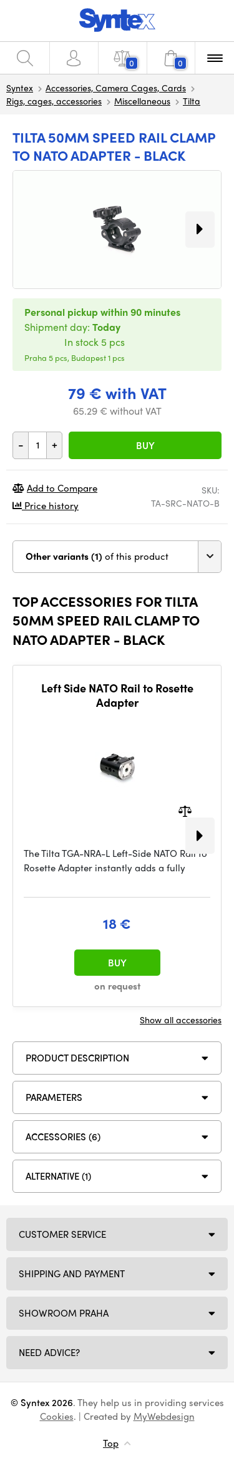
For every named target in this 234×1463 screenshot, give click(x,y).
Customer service (62, 1234)
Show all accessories (181, 1019)
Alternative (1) (58, 1176)
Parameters (54, 1097)
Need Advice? (49, 1352)
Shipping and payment (72, 1273)
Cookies (57, 1416)
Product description (77, 1058)
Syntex (19, 87)
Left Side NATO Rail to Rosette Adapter (117, 695)
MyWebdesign (164, 1416)
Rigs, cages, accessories (54, 100)
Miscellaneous (142, 100)
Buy (145, 445)
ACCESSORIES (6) (63, 1136)
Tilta (191, 100)
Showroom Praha (64, 1313)
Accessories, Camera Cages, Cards (116, 87)
